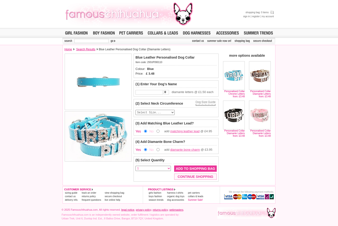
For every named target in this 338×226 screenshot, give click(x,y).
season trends (156, 200)
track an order (89, 193)
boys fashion (155, 197)
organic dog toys (175, 197)
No (151, 132)
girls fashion (155, 193)
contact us (70, 197)
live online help (112, 200)
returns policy (89, 197)
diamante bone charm (185, 150)
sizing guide (71, 193)
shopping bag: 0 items (259, 12)
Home (68, 49)
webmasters (176, 210)
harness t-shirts (175, 193)
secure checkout (113, 197)
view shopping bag (114, 193)
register (256, 16)
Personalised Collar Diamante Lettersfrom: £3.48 (260, 94)
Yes (138, 132)
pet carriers (194, 193)
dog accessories (175, 200)
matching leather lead (184, 132)
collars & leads (195, 197)
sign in (246, 16)
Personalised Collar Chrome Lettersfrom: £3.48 (234, 94)
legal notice (128, 210)
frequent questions (91, 200)
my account (268, 16)
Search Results (85, 49)
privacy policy (143, 210)
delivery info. (71, 200)
